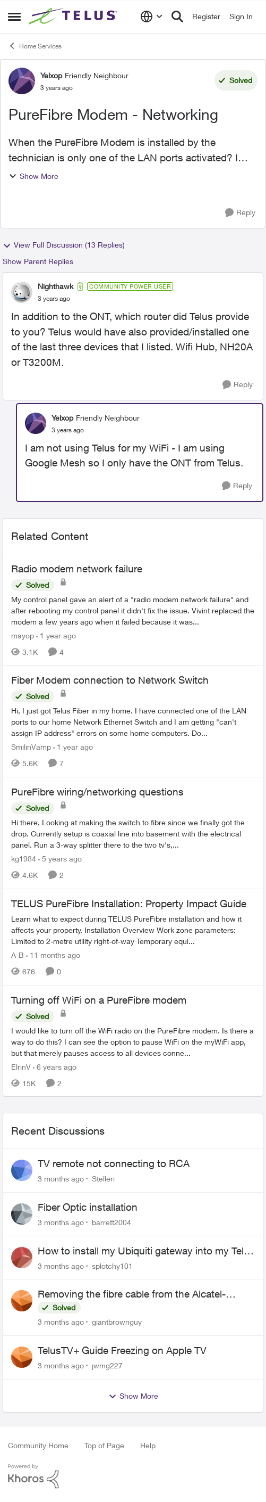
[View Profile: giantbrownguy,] (21, 1300)
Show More (33, 175)
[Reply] (240, 213)
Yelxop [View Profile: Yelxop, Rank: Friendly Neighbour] (51, 75)
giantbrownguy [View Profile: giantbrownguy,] (117, 1321)
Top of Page (104, 1445)
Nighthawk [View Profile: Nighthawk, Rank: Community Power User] (55, 286)
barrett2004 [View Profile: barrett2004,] (111, 1222)
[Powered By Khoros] (133, 1476)
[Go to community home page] (74, 16)
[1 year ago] (56, 635)
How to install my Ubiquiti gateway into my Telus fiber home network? (146, 1251)
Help (148, 1445)
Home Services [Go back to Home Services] (35, 46)
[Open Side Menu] (14, 16)
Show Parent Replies (38, 261)
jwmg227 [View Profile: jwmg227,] (107, 1365)
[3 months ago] (61, 1178)
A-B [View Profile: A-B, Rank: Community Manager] (17, 954)
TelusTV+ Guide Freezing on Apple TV (122, 1350)
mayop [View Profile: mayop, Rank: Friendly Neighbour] (22, 634)
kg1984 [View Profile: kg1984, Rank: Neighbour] (23, 858)
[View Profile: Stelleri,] (21, 1170)
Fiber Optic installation (88, 1207)
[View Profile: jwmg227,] (21, 1357)
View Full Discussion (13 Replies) (64, 245)
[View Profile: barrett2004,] (21, 1214)
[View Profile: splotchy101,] (21, 1257)
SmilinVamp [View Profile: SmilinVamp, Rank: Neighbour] (31, 746)
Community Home (38, 1445)
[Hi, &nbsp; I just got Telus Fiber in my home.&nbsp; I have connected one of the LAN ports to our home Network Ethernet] (133, 721)
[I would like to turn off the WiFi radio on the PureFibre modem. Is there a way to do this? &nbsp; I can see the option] (133, 1041)
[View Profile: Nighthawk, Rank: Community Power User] (21, 292)
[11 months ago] (53, 955)
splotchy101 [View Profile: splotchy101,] (112, 1265)
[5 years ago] (60, 858)
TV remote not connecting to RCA (114, 1163)
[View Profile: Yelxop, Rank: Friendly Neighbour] (21, 81)
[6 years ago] (54, 1066)
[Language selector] (151, 16)
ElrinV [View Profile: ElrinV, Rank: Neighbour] (21, 1066)
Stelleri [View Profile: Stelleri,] (103, 1178)
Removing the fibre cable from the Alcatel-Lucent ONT (132, 1294)
